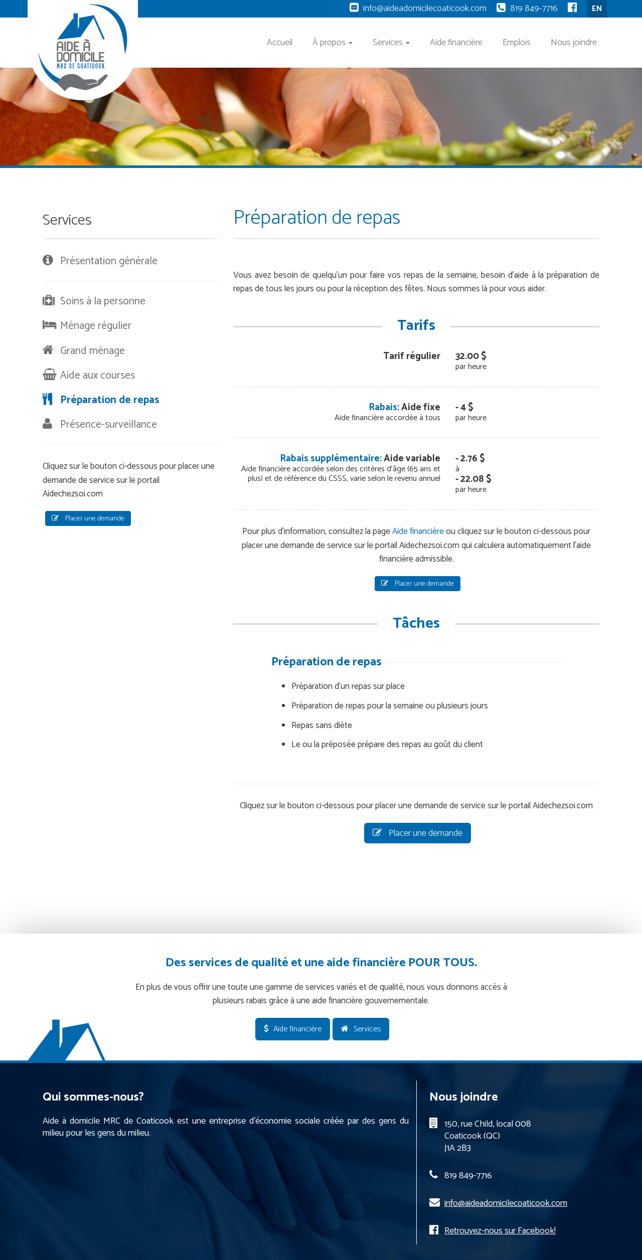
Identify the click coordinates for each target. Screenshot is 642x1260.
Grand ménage (92, 350)
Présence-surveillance (108, 424)
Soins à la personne (102, 301)
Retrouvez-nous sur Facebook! (500, 1230)
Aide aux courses (97, 375)
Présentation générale (108, 261)
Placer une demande (417, 584)
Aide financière (456, 42)
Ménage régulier (95, 325)
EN (597, 9)
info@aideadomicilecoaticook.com (425, 8)
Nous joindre (574, 42)
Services (391, 42)
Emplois (517, 42)
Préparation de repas (109, 400)
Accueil (279, 42)
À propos (332, 42)
